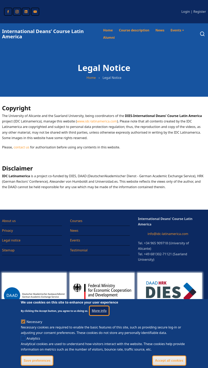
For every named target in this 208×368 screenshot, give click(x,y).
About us (9, 221)
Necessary (34, 328)
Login (185, 11)
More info (99, 316)
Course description (134, 30)
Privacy (7, 230)
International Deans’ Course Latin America (43, 34)
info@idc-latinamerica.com (168, 234)
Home (108, 30)
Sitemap (8, 250)
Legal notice (11, 240)
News (159, 30)
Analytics (33, 344)
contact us (21, 147)
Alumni (109, 37)
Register (199, 11)
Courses (76, 221)
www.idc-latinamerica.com (97, 121)
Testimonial (79, 250)
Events (177, 30)
